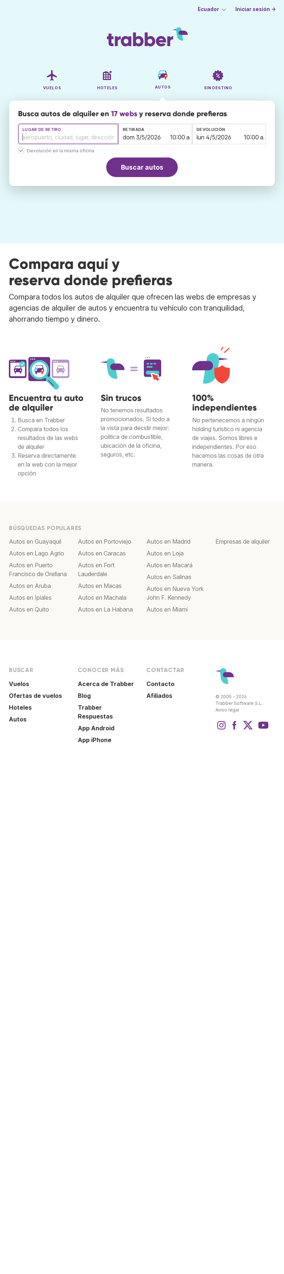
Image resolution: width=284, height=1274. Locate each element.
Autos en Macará (169, 565)
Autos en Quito (29, 609)
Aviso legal (227, 710)
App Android (96, 728)
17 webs (124, 113)
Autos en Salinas (168, 577)
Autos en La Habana (105, 609)
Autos (18, 719)
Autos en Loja (165, 553)
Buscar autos (142, 167)
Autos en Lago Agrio (36, 553)
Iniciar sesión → (255, 9)
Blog (84, 695)
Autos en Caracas (102, 553)
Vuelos (19, 684)
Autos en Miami (167, 609)
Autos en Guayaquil (35, 541)
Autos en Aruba (30, 585)
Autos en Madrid (168, 541)
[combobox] (68, 134)
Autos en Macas (100, 585)
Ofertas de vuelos (35, 695)
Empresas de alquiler (242, 541)
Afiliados (159, 695)
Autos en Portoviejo (104, 541)
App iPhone (94, 740)
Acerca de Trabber (106, 684)
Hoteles (20, 707)
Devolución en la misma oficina (60, 151)
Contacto (160, 684)
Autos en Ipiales (30, 597)
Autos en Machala (102, 597)
